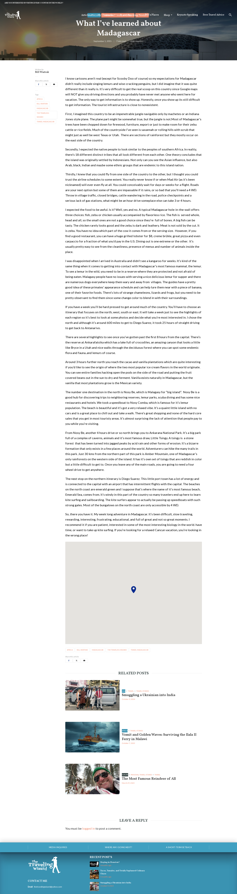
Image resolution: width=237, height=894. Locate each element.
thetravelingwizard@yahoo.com (48, 886)
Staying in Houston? (109, 862)
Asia (123, 691)
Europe (125, 775)
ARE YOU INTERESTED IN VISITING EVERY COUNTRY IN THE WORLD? (34, 3)
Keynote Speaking (187, 15)
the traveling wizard (43, 115)
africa (39, 99)
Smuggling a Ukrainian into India (149, 695)
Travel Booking (129, 15)
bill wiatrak (42, 104)
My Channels (105, 15)
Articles (86, 15)
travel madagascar (45, 122)
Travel (131, 691)
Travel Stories (142, 691)
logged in (88, 828)
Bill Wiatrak (42, 72)
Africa (125, 730)
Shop (167, 15)
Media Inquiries (58, 847)
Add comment (137, 41)
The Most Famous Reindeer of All (150, 779)
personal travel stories (141, 775)
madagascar (42, 108)
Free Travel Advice (213, 15)
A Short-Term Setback (179, 847)
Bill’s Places (152, 15)
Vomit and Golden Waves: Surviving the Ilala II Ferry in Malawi (160, 737)
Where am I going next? (118, 847)
